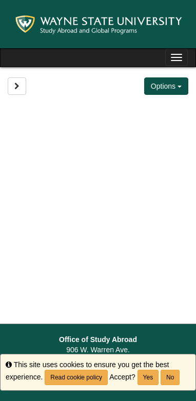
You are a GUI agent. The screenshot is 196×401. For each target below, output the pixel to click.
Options (166, 86)
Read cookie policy (76, 377)
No (170, 377)
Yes (148, 377)
